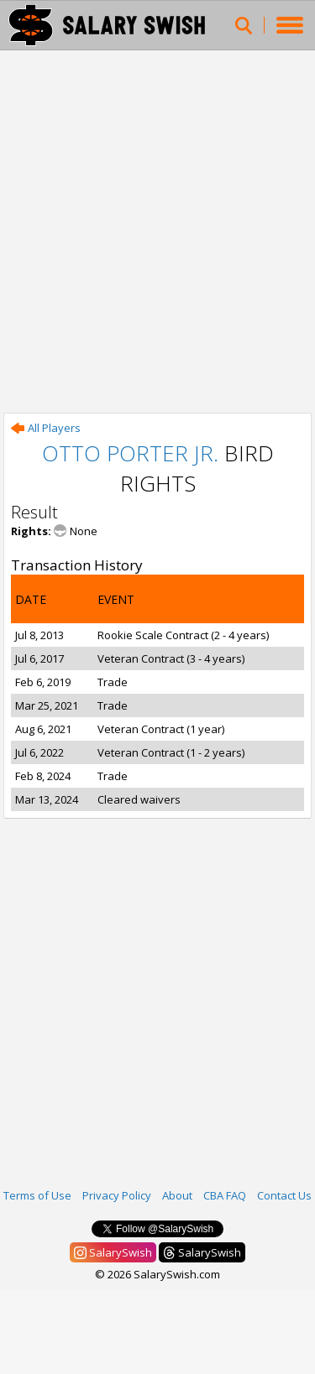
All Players (46, 427)
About (177, 1195)
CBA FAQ (224, 1195)
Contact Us (284, 1195)
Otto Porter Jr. (130, 453)
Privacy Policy (116, 1195)
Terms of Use (37, 1195)
